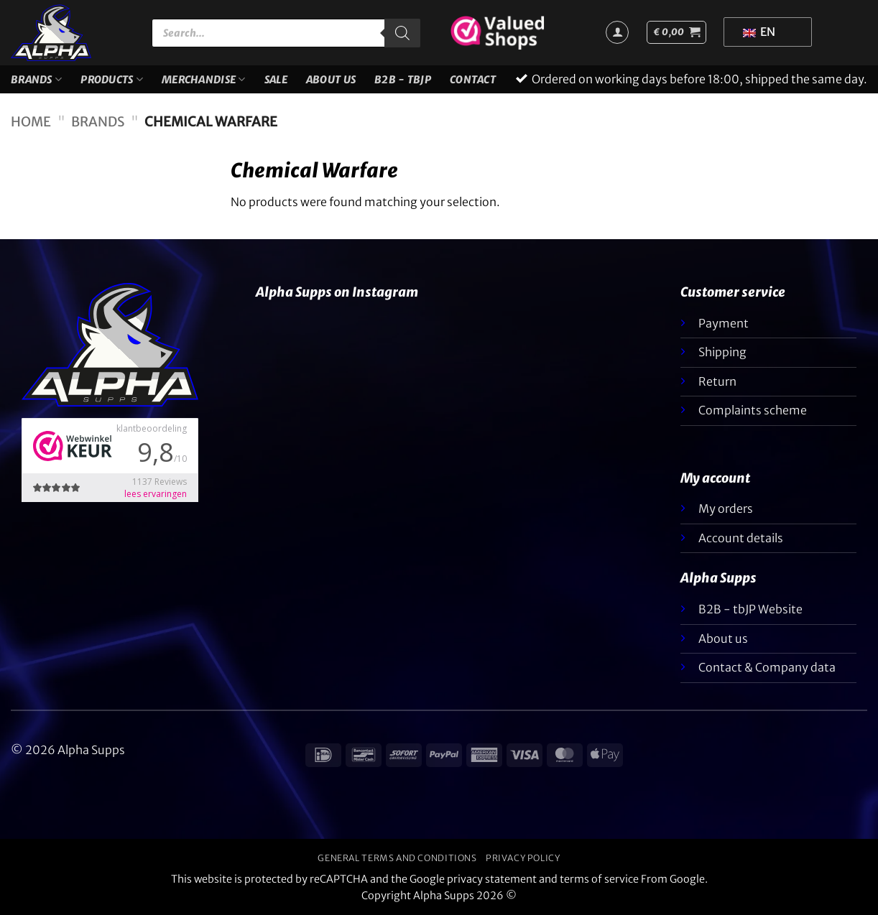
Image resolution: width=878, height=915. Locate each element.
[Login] (617, 32)
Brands (36, 79)
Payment (723, 323)
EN (759, 31)
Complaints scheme (752, 410)
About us (331, 79)
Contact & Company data (767, 667)
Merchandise (204, 79)
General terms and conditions (397, 858)
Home (31, 121)
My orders (725, 508)
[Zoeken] (402, 33)
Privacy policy (523, 858)
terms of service (599, 879)
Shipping (722, 352)
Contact (473, 79)
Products (111, 79)
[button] (676, 32)
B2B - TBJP (402, 79)
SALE (275, 79)
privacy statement (492, 879)
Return (717, 381)
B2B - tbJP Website (750, 609)
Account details (740, 538)
